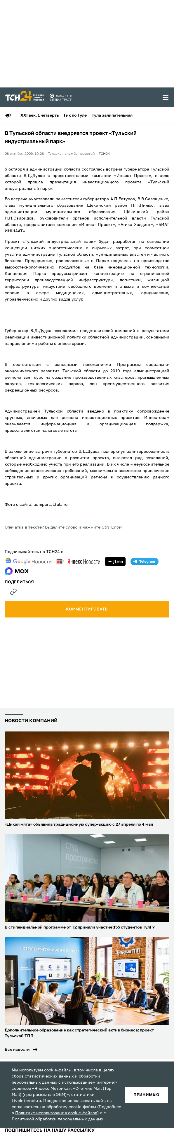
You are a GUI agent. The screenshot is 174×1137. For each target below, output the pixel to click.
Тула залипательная (112, 115)
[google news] (28, 561)
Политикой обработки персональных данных (57, 1119)
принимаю (146, 1095)
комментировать (87, 609)
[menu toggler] (165, 97)
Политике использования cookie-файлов (56, 1113)
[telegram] (144, 561)
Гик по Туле (75, 115)
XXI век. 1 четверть (39, 115)
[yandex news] (78, 561)
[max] (17, 571)
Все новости (17, 1049)
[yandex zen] (115, 561)
